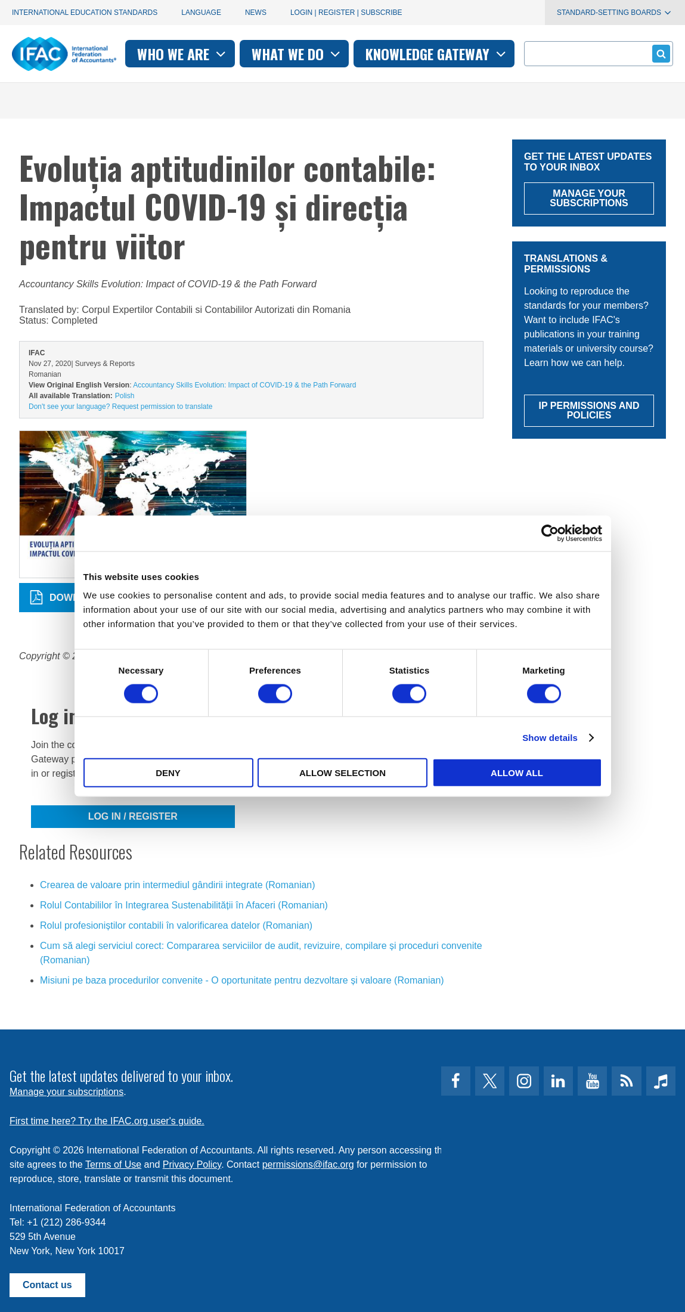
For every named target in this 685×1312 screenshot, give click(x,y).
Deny (168, 773)
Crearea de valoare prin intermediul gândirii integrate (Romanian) (177, 885)
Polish (125, 396)
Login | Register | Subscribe (346, 12)
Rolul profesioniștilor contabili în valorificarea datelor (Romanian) (176, 925)
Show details (550, 737)
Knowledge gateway (437, 53)
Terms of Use (113, 1164)
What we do (297, 53)
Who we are (182, 53)
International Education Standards (84, 12)
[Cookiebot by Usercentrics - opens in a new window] (550, 533)
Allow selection (342, 773)
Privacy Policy (192, 1164)
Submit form (659, 53)
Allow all (517, 773)
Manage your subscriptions (66, 1092)
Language (201, 12)
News (255, 12)
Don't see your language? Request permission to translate (120, 406)
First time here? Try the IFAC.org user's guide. (107, 1121)
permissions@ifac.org (308, 1164)
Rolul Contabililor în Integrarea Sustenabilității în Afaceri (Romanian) (184, 905)
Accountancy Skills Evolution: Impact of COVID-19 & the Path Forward (244, 385)
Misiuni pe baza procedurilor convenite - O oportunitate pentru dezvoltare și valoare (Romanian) (242, 980)
